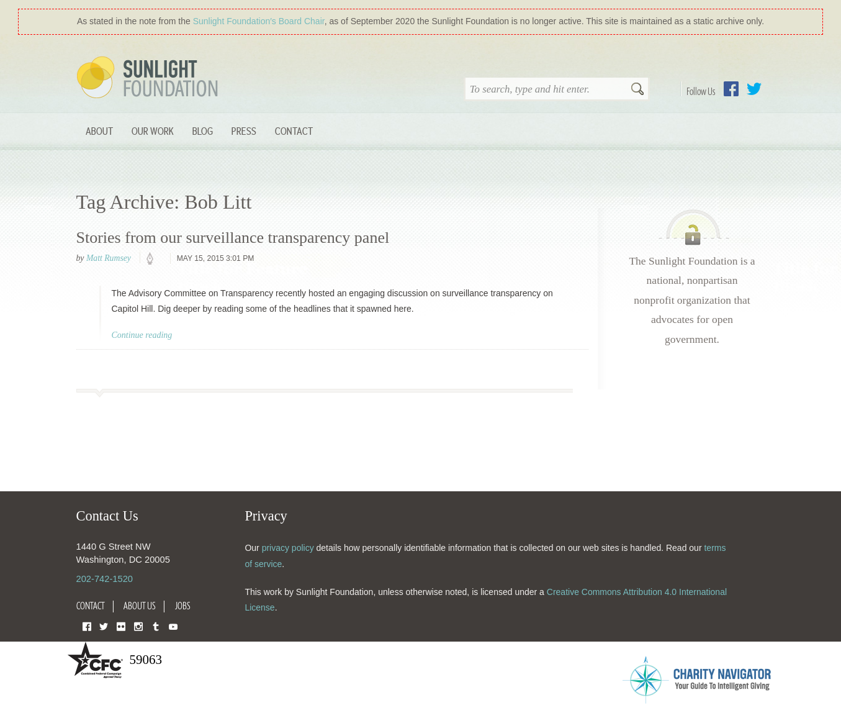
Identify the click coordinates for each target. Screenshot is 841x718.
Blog (202, 130)
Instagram (138, 625)
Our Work (153, 130)
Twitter (754, 88)
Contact (294, 130)
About (99, 130)
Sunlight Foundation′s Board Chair (259, 21)
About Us (140, 605)
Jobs (183, 605)
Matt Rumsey (108, 258)
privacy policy (288, 548)
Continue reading (142, 335)
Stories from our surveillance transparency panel (233, 238)
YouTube (173, 625)
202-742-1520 (104, 579)
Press (244, 130)
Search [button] (637, 90)
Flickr (121, 625)
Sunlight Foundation (149, 78)
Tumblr (155, 625)
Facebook (731, 88)
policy (153, 259)
